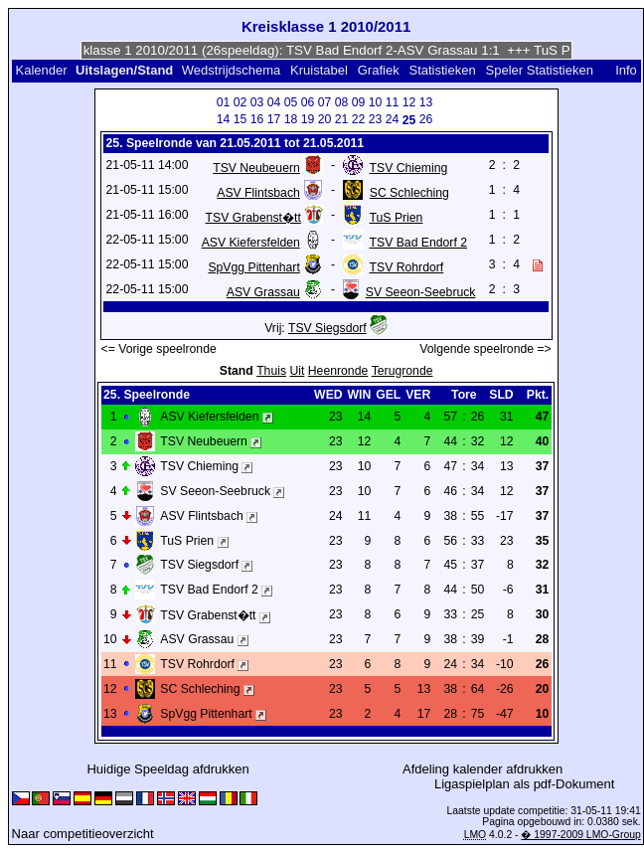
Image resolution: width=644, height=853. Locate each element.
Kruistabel (319, 70)
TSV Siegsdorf (327, 328)
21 (342, 119)
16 (257, 119)
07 (325, 102)
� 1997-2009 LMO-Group (580, 834)
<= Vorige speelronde (159, 349)
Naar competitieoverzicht (83, 833)
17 (274, 119)
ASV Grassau (263, 292)
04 (274, 102)
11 (393, 102)
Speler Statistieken (539, 70)
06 (308, 102)
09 (359, 102)
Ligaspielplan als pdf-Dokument (524, 783)
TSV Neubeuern (256, 168)
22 (359, 119)
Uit (296, 371)
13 (426, 102)
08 (342, 102)
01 (224, 102)
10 (376, 102)
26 (426, 119)
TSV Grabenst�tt (253, 218)
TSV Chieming (409, 168)
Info (626, 70)
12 (409, 102)
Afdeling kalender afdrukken (482, 769)
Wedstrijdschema (231, 70)
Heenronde (338, 371)
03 (257, 102)
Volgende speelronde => (485, 349)
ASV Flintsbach (258, 193)
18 (291, 119)
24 (393, 119)
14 (224, 119)
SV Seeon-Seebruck (421, 292)
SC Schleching (409, 193)
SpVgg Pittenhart (253, 267)
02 (240, 102)
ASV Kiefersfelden (251, 243)
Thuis (271, 371)
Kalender (41, 70)
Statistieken (441, 70)
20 (325, 119)
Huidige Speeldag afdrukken (167, 769)
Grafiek (379, 70)
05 (291, 102)
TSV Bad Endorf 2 (418, 243)
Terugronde (402, 371)
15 (240, 119)
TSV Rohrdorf (407, 267)
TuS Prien (396, 218)
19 (308, 119)
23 (376, 119)
